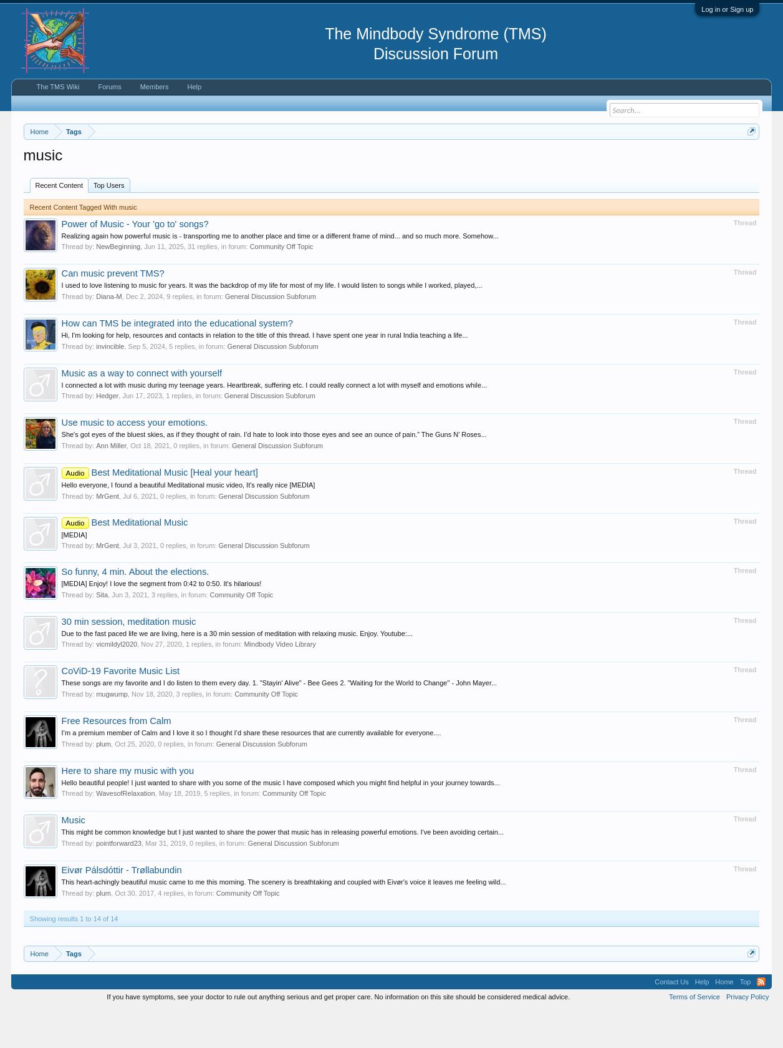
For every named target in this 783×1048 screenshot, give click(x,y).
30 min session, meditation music (129, 659)
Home (724, 1019)
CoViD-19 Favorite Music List (121, 709)
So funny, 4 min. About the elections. (135, 609)
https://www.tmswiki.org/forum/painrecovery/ (594, 161)
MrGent (107, 533)
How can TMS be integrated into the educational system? (177, 361)
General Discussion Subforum (270, 334)
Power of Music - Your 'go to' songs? (135, 262)
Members (154, 87)
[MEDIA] (74, 572)
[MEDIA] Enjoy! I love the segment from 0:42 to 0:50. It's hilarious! (162, 621)
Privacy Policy (747, 1034)
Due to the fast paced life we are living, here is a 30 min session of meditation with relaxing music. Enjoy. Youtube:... (237, 671)
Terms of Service (694, 1034)
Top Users (109, 223)
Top (745, 1019)
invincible (110, 384)
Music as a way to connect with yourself (142, 411)
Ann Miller (111, 483)
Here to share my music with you (128, 808)
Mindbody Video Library (279, 682)
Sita (102, 632)
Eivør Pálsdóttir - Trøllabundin (122, 908)
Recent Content (59, 223)
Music (73, 858)
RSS (761, 1019)
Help (195, 87)
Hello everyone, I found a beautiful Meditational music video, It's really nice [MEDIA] (188, 522)
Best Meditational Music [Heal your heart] (160, 510)
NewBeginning (118, 284)
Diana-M (109, 334)
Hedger (107, 433)
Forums (109, 87)
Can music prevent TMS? (113, 311)
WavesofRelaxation (125, 831)
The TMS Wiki (58, 87)
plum (103, 781)
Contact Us (671, 1019)
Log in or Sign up (727, 9)
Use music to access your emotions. (135, 460)
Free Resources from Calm (116, 758)
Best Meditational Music (125, 560)
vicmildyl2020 (116, 682)
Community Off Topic (282, 284)
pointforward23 (119, 880)
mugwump (112, 731)
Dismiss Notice (749, 160)
